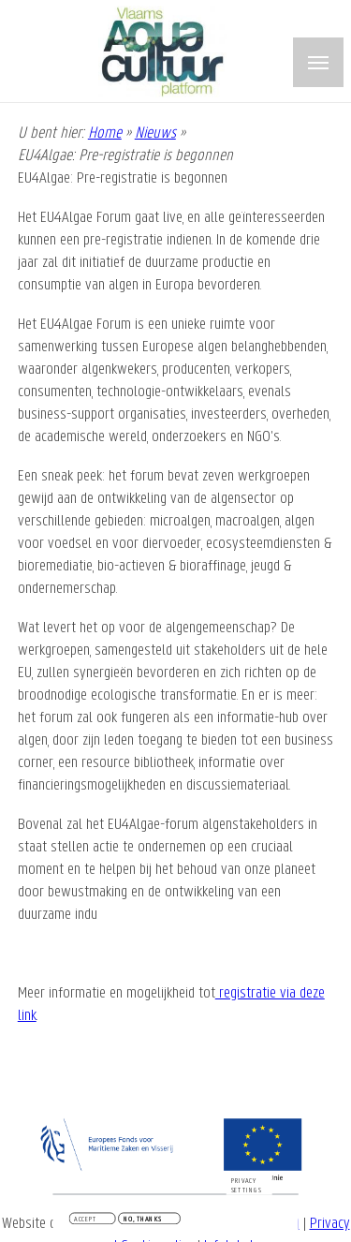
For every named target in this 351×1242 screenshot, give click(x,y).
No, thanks (143, 1220)
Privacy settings (246, 1186)
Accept (85, 1220)
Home (105, 133)
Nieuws (155, 133)
